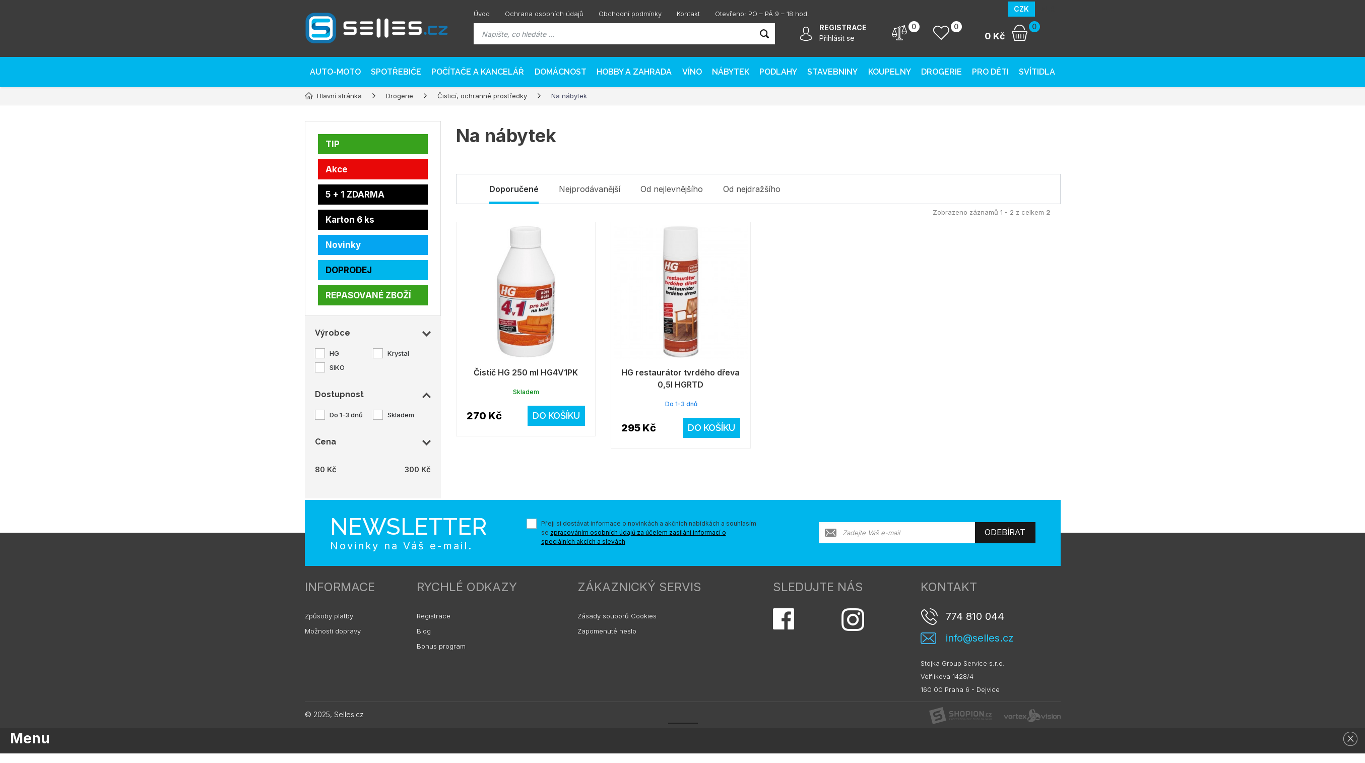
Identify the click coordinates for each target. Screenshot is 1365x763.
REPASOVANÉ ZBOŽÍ (368, 295)
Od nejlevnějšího (671, 189)
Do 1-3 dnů (346, 415)
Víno (692, 72)
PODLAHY (778, 72)
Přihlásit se (837, 38)
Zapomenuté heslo (606, 631)
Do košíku (556, 415)
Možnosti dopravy (333, 631)
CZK (1021, 9)
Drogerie (941, 72)
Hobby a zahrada (634, 72)
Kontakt (688, 14)
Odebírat (1005, 532)
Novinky (343, 245)
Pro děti (990, 72)
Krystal (398, 353)
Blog (424, 631)
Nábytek (730, 72)
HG (334, 353)
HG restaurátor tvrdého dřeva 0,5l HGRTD (680, 378)
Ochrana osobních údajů (544, 14)
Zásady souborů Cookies (617, 616)
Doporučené (514, 189)
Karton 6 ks (350, 220)
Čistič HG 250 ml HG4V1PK (526, 372)
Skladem (400, 415)
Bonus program (441, 646)
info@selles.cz (979, 638)
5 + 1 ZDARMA (355, 194)
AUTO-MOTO (335, 72)
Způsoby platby (329, 616)
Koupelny (889, 72)
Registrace (433, 616)
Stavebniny (832, 72)
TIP (333, 144)
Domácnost (561, 72)
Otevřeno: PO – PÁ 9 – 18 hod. (762, 14)
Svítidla (1037, 72)
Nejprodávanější (589, 189)
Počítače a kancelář (477, 72)
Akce (337, 169)
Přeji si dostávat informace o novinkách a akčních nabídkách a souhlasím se (648, 532)
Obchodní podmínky (630, 14)
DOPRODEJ (349, 270)
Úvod (482, 14)
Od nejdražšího (752, 189)
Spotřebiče (396, 72)
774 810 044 (975, 616)
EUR (1048, 9)
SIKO (337, 367)
